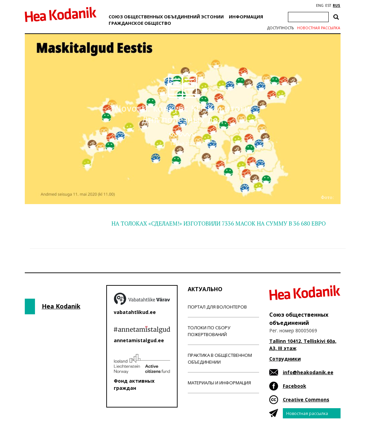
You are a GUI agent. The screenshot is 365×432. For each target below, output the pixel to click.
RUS (336, 5)
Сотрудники (285, 358)
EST (328, 5)
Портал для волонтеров (217, 307)
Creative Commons (306, 399)
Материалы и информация (219, 383)
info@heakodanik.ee (308, 372)
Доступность (280, 28)
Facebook (294, 386)
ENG (320, 5)
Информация (246, 17)
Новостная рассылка (318, 28)
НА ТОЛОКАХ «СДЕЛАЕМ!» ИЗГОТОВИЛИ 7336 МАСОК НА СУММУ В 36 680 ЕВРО (218, 223)
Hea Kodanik (61, 306)
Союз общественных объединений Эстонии (166, 17)
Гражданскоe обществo (140, 23)
